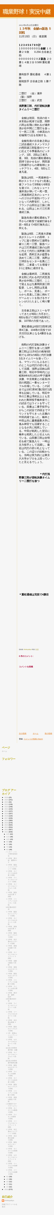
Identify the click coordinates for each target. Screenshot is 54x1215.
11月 (8, 837)
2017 (6, 818)
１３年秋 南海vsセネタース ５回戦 (11, 969)
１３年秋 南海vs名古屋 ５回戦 (11, 928)
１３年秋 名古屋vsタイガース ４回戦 (11, 941)
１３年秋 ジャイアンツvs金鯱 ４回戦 (11, 1093)
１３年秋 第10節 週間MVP (11, 995)
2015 (6, 823)
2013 (6, 827)
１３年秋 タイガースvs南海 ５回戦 (11, 1151)
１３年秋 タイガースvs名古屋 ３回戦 (11, 1080)
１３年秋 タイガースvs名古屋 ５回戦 (11, 873)
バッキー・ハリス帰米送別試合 (11, 854)
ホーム (35, 733)
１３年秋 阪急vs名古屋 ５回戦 (11, 894)
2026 (6, 797)
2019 (6, 813)
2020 (6, 811)
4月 (7, 1179)
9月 (7, 842)
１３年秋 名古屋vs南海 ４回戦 (11, 1022)
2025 (6, 800)
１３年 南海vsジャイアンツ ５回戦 (11, 1035)
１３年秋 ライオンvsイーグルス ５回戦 (11, 879)
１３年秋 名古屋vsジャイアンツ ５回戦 (11, 1131)
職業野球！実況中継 (26, 12)
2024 (6, 802)
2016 (6, 820)
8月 (7, 844)
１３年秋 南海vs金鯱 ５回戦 (11, 948)
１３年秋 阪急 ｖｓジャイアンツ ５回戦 (12, 867)
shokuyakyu (9, 1200)
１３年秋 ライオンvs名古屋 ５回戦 (11, 988)
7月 (7, 847)
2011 (6, 832)
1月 (7, 1187)
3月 (7, 1181)
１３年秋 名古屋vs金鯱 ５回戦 (11, 1138)
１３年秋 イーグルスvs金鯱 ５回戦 (11, 1165)
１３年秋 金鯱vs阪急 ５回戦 (11, 963)
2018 (6, 816)
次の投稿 (22, 733)
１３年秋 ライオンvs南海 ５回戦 (11, 1116)
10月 (8, 839)
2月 (7, 1184)
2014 (6, 825)
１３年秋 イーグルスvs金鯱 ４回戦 (11, 1172)
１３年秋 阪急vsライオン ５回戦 (11, 1144)
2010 (6, 1189)
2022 (6, 807)
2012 (6, 829)
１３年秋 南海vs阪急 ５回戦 (11, 1099)
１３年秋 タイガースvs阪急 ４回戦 (11, 1110)
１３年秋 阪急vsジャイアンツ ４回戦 (11, 914)
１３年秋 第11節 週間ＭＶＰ (11, 860)
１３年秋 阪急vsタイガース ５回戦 (11, 975)
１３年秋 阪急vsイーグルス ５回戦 (11, 935)
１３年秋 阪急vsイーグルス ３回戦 (11, 1086)
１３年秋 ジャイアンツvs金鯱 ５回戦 (11, 982)
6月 (7, 849)
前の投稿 (48, 733)
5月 (7, 1176)
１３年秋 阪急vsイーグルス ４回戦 (11, 1029)
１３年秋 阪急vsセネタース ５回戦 (11, 1067)
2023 (6, 804)
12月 (8, 834)
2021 (6, 809)
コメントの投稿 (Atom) (33, 739)
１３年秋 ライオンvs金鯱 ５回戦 (11, 1073)
